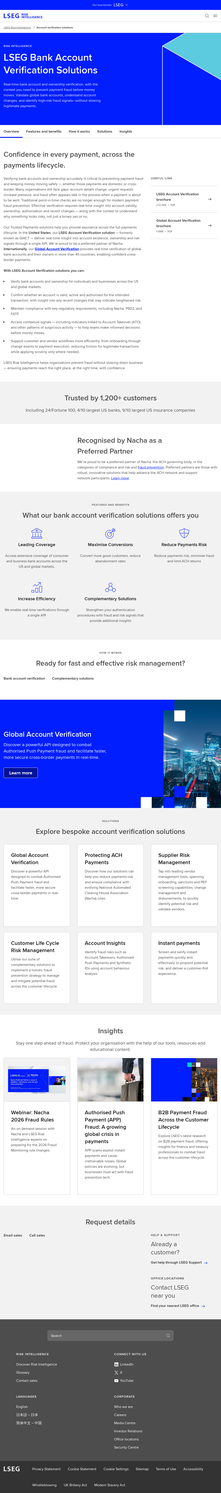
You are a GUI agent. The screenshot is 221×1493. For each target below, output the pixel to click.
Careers (120, 1414)
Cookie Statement (82, 1469)
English (22, 1406)
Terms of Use (166, 1469)
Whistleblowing (44, 1485)
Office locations (126, 1439)
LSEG (121, 5)
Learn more (120, 478)
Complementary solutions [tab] (73, 678)
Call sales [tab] (37, 1235)
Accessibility (193, 1469)
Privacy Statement (46, 1469)
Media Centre (125, 1423)
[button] (61, 1354)
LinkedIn (124, 1364)
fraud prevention (151, 467)
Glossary (23, 1372)
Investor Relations (128, 1431)
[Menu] (215, 16)
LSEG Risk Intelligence (17, 27)
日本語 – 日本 (27, 1414)
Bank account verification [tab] (24, 678)
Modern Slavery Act (109, 1485)
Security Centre (126, 1447)
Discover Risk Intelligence (36, 1364)
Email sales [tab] (13, 1235)
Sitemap (142, 1469)
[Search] (207, 16)
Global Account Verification (57, 249)
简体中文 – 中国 (29, 1423)
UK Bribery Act (75, 1485)
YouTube (124, 1380)
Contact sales (26, 1380)
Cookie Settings (116, 1469)
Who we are (123, 1406)
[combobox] (105, 1335)
